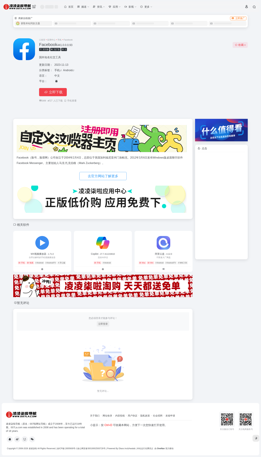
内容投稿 (120, 415)
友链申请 (170, 415)
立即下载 (53, 92)
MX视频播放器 (42, 254)
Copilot (103, 254)
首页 (43, 40)
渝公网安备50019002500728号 (91, 448)
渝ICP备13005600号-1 (67, 448)
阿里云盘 (163, 254)
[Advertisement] (221, 206)
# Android (39, 263)
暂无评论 (23, 303)
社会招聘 (157, 415)
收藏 (240, 44)
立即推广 (238, 18)
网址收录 (107, 415)
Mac (142, 263)
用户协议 (132, 415)
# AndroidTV (51, 263)
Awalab (132, 448)
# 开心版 (61, 263)
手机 (59, 40)
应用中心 (51, 40)
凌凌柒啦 (33, 448)
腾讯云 (150, 448)
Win (150, 263)
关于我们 (95, 415)
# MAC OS (182, 263)
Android (67, 70)
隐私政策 (145, 415)
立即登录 (103, 323)
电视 (30, 263)
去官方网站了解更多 (103, 176)
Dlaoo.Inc (123, 448)
